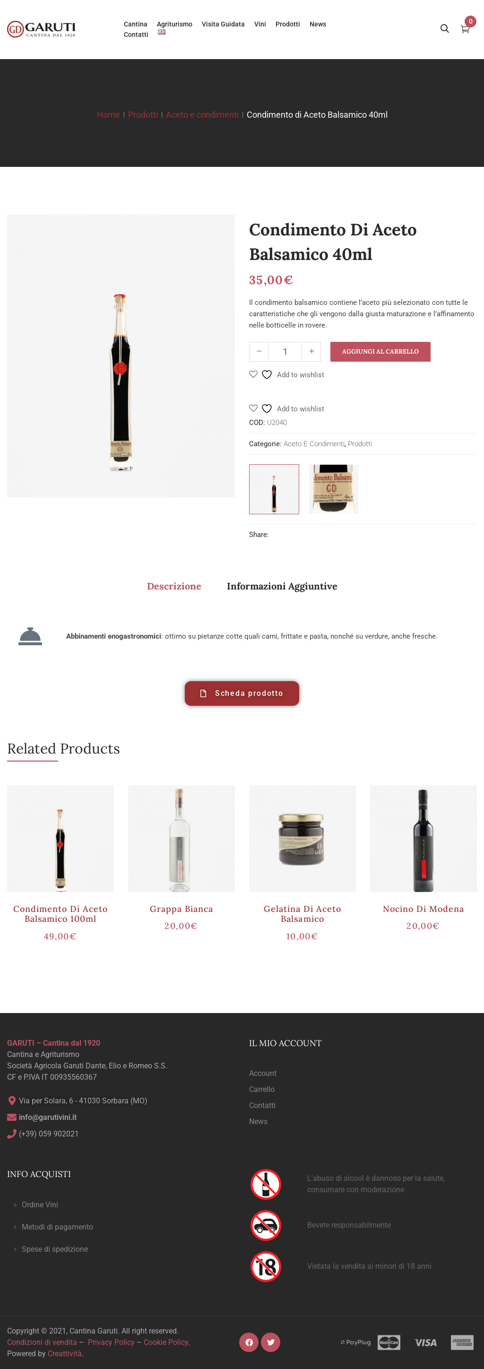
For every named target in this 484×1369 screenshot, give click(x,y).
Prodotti (143, 115)
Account (263, 1073)
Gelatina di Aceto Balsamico (303, 914)
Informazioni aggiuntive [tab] (282, 586)
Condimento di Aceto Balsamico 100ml (60, 914)
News (258, 1121)
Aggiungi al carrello (380, 351)
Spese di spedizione (55, 1249)
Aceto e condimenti (202, 115)
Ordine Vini (40, 1204)
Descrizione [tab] (174, 586)
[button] (121, 1205)
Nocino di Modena (424, 908)
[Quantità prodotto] (285, 351)
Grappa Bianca (182, 908)
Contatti (262, 1105)
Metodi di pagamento (57, 1226)
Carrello (262, 1089)
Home (108, 115)
